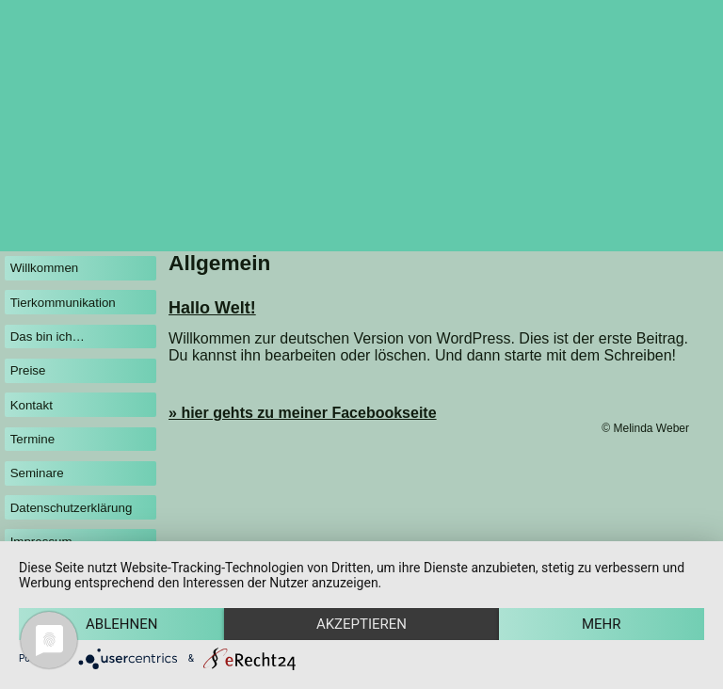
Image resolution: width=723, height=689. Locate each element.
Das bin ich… (47, 336)
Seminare (37, 473)
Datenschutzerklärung (71, 508)
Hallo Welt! (212, 307)
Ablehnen (121, 624)
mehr (601, 624)
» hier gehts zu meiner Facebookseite (303, 413)
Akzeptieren (361, 624)
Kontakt (31, 405)
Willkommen (44, 268)
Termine (32, 439)
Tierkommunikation (63, 303)
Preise (28, 370)
